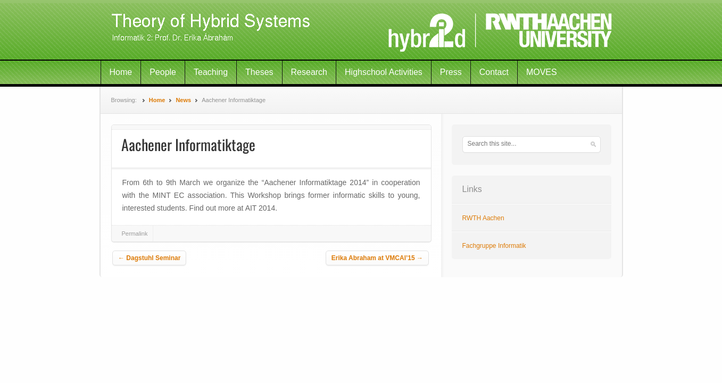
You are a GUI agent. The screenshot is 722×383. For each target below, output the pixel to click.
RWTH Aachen (483, 218)
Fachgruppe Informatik (494, 245)
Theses (259, 72)
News (183, 100)
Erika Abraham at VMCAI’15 (377, 258)
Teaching (211, 72)
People (163, 72)
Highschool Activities (383, 72)
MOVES (541, 72)
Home (121, 72)
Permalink (135, 233)
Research (309, 72)
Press (451, 72)
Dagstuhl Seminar (149, 258)
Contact (494, 72)
